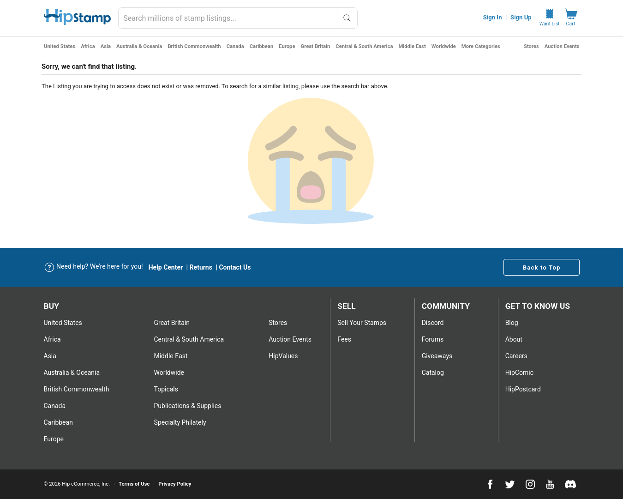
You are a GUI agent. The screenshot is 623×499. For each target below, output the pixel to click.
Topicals (166, 389)
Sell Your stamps (361, 322)
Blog (511, 322)
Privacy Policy (174, 484)
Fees (344, 339)
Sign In (492, 17)
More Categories (480, 46)
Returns (201, 267)
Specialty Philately (180, 422)
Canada (235, 46)
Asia (105, 46)
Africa (88, 46)
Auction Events (562, 46)
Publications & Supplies (187, 405)
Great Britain (315, 46)
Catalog (433, 372)
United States (59, 46)
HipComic (519, 372)
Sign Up (521, 17)
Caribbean (261, 46)
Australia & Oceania (139, 46)
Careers (516, 356)
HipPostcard (523, 389)
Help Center (166, 267)
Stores (531, 46)
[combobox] (238, 18)
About (513, 339)
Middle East (411, 46)
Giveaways (437, 356)
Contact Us (235, 267)
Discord (433, 322)
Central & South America (364, 46)
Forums (433, 339)
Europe (287, 46)
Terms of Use (134, 484)
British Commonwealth (194, 46)
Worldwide (443, 46)
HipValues (283, 356)
